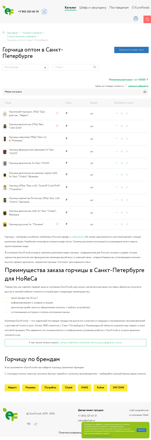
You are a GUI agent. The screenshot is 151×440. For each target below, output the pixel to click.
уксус (100, 342)
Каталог (70, 8)
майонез (73, 342)
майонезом (77, 237)
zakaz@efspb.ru (86, 420)
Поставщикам (119, 8)
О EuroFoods (140, 8)
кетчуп (63, 342)
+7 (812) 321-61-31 (87, 416)
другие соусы (114, 342)
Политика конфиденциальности (75, 432)
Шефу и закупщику (92, 8)
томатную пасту (88, 342)
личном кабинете (136, 86)
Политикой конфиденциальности (97, 436)
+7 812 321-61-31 (28, 11)
